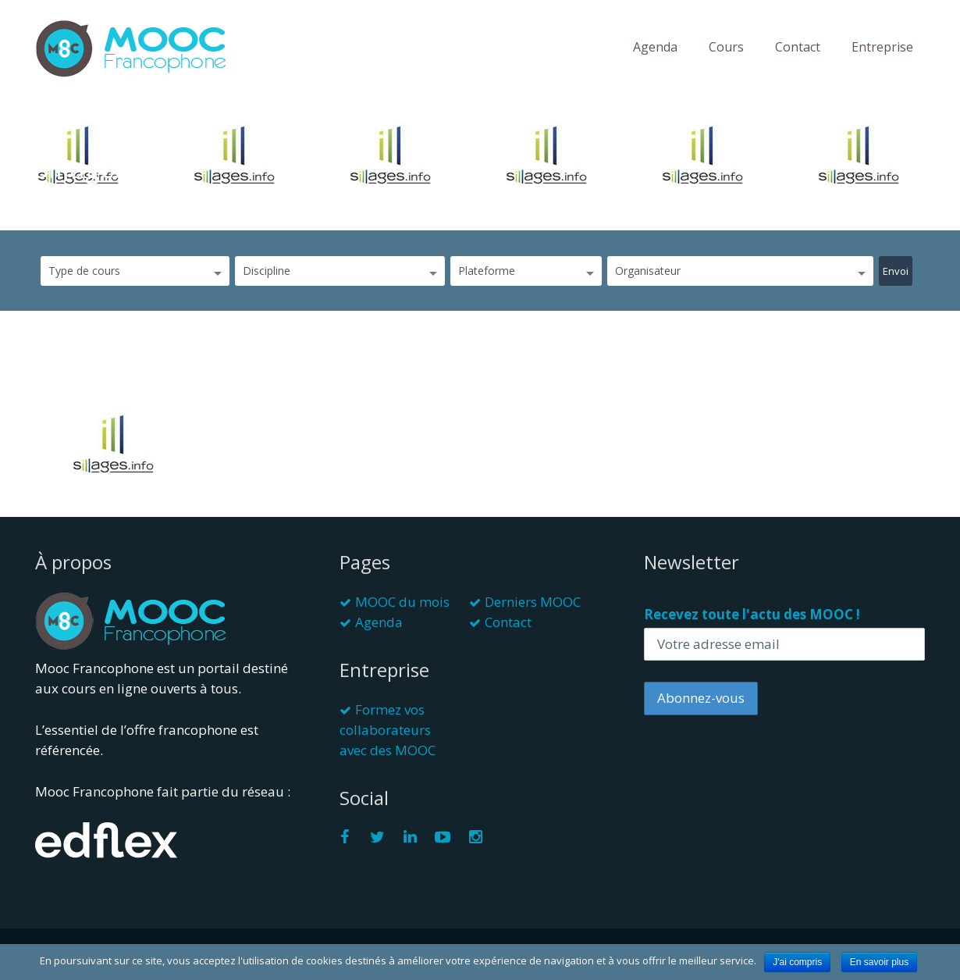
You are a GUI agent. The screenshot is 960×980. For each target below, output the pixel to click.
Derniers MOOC (533, 602)
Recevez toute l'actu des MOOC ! (752, 614)
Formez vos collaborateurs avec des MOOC (388, 729)
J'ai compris (797, 962)
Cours (726, 46)
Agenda (655, 46)
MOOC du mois (402, 602)
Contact (797, 46)
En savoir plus (879, 962)
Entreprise (882, 46)
